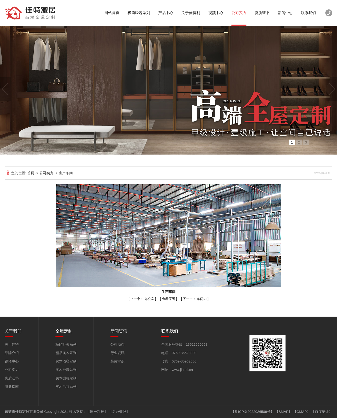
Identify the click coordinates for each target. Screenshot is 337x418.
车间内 (195, 299)
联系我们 (308, 13)
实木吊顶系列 (66, 386)
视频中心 (215, 13)
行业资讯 (117, 353)
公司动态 (117, 344)
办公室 (142, 299)
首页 (31, 173)
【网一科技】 (97, 412)
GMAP (302, 412)
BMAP (283, 412)
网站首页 (111, 13)
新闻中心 (285, 13)
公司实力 (238, 13)
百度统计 (322, 412)
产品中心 (165, 13)
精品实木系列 (66, 353)
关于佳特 (12, 344)
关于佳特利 (190, 13)
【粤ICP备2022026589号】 (252, 412)
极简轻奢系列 (139, 13)
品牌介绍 (12, 353)
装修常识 (117, 361)
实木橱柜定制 (66, 378)
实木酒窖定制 (66, 361)
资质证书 (262, 13)
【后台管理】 (119, 412)
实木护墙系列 (66, 370)
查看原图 (169, 299)
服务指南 (12, 386)
